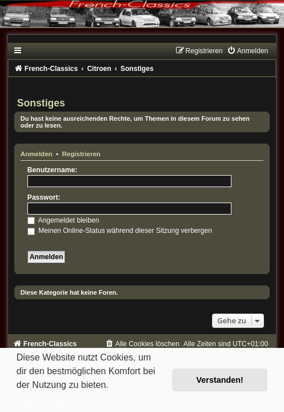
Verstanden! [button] (220, 380)
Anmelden (37, 153)
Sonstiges (41, 103)
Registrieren (81, 153)
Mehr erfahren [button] (47, 400)
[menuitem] (247, 51)
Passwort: (44, 197)
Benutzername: (52, 170)
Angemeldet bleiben (63, 220)
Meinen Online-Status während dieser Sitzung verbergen (119, 231)
